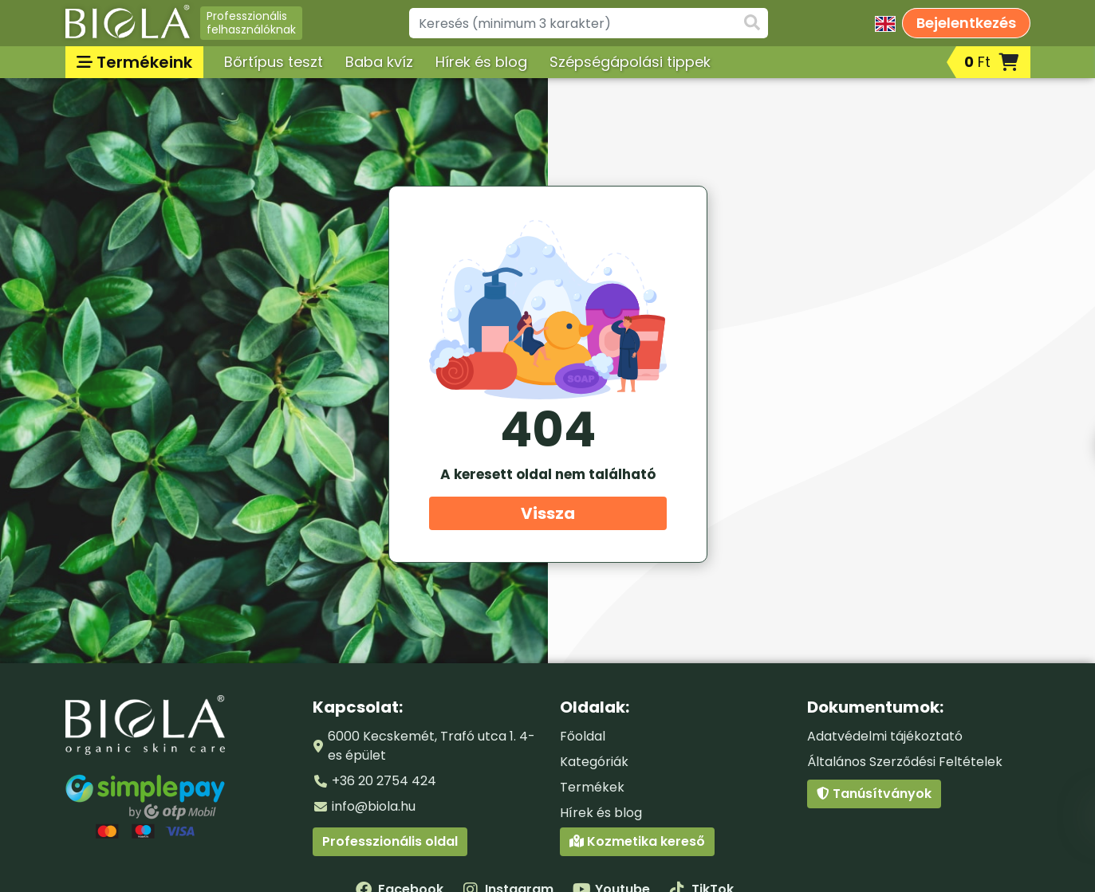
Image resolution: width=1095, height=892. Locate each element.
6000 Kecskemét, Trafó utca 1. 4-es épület (431, 745)
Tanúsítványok (874, 793)
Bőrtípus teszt (273, 62)
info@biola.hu (374, 806)
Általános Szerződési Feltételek (904, 762)
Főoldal (582, 736)
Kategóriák (594, 762)
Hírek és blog (481, 62)
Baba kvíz (379, 62)
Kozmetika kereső (637, 841)
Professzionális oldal (390, 841)
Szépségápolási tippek (630, 62)
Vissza (548, 513)
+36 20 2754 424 (384, 781)
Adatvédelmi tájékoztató (885, 736)
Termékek (592, 787)
